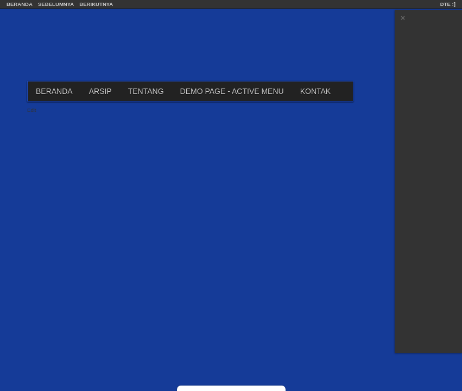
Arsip (100, 91)
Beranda (20, 4)
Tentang (146, 91)
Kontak (315, 91)
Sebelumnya (56, 4)
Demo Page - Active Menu (232, 91)
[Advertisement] (429, 188)
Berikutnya (96, 4)
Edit (31, 110)
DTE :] (447, 4)
